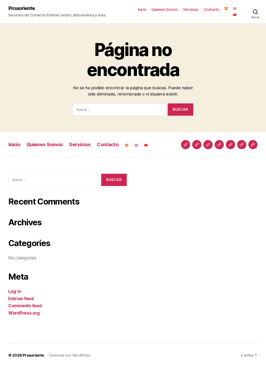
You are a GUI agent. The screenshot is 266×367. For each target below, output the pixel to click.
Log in (14, 291)
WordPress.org (24, 313)
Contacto (211, 9)
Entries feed (21, 298)
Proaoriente (21, 8)
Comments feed (25, 305)
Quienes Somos (164, 9)
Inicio (142, 9)
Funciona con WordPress (69, 355)
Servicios (190, 9)
